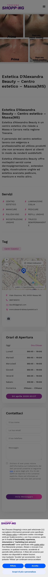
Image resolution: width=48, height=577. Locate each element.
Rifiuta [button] (13, 566)
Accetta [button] (35, 566)
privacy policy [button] (11, 535)
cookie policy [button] (39, 545)
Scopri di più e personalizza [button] (24, 572)
